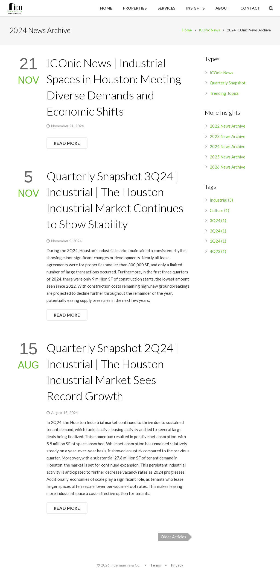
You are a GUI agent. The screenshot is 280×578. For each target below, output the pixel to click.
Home (186, 31)
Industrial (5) (221, 200)
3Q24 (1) (218, 221)
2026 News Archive (227, 167)
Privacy (177, 565)
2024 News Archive (227, 147)
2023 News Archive (227, 137)
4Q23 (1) (218, 252)
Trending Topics (224, 94)
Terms (155, 565)
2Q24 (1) (218, 231)
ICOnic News (208, 31)
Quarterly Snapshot (228, 83)
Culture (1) (219, 211)
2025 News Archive (227, 157)
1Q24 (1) (218, 241)
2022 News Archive (227, 126)
